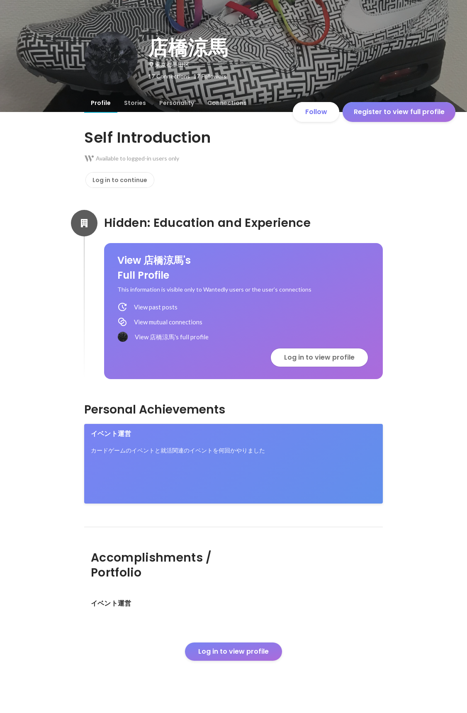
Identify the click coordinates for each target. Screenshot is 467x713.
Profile (101, 103)
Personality (176, 103)
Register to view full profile (399, 112)
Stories (135, 103)
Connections (227, 103)
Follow (316, 112)
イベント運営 (111, 433)
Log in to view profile (319, 357)
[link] (233, 464)
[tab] (100, 103)
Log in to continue (119, 180)
